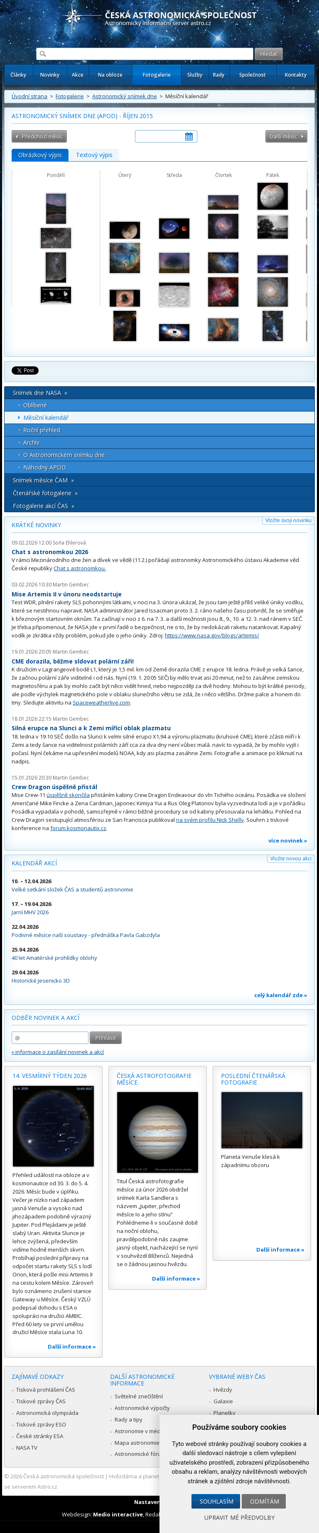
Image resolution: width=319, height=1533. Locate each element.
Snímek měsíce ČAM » (43, 480)
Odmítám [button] (264, 1501)
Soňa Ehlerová (69, 542)
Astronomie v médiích (142, 1431)
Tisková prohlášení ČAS (45, 1389)
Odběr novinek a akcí (45, 1018)
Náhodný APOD (44, 467)
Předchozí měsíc (42, 136)
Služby (194, 74)
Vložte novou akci (291, 858)
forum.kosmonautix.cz (78, 828)
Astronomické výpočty (142, 1408)
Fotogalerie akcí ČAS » (43, 506)
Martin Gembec (71, 584)
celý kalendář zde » (280, 995)
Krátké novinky (36, 525)
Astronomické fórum (140, 1454)
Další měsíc (283, 136)
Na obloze (110, 74)
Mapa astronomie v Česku (148, 1442)
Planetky (224, 1413)
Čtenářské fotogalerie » (45, 493)
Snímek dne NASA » (40, 393)
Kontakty (296, 74)
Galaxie (223, 1401)
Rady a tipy (128, 1419)
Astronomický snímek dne (124, 96)
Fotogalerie (157, 74)
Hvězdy (222, 1389)
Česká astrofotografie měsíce (154, 1079)
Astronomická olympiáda (47, 1413)
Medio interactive (118, 1514)
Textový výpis (94, 155)
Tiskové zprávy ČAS (41, 1401)
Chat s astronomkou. (80, 568)
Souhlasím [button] (216, 1501)
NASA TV (26, 1447)
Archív (31, 442)
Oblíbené (35, 405)
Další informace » (72, 1346)
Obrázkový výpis (40, 155)
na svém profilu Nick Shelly (210, 819)
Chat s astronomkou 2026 (50, 552)
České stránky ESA (39, 1436)
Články (18, 74)
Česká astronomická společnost (63, 1476)
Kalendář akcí (34, 863)
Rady (218, 74)
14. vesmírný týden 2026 (49, 1076)
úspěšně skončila (68, 795)
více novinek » (287, 840)
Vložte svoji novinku (288, 520)
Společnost (252, 74)
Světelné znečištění (139, 1396)
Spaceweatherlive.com (101, 702)
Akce (77, 74)
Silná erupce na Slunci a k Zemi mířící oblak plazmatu (91, 728)
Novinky (49, 74)
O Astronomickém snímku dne (64, 455)
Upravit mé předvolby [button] (239, 1517)
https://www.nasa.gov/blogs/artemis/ (212, 635)
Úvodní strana (29, 96)
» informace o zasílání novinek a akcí (58, 1052)
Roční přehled (41, 430)
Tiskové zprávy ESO (41, 1424)
